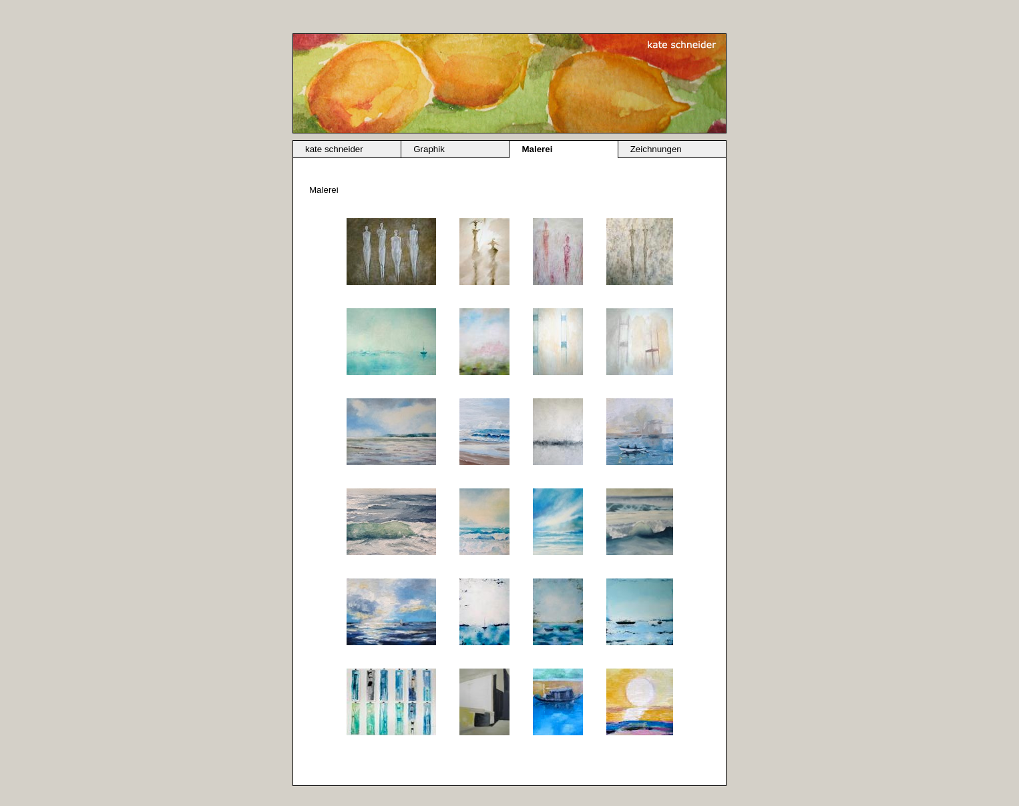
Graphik (429, 149)
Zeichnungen (656, 149)
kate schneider (334, 149)
